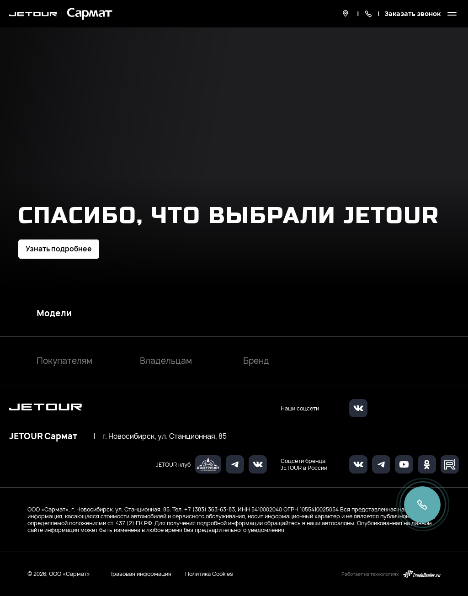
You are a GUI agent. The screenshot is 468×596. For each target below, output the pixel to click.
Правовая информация (139, 573)
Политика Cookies (209, 574)
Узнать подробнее (59, 249)
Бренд (256, 361)
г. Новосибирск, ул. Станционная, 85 (164, 436)
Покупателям (64, 361)
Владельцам (166, 361)
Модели (54, 313)
